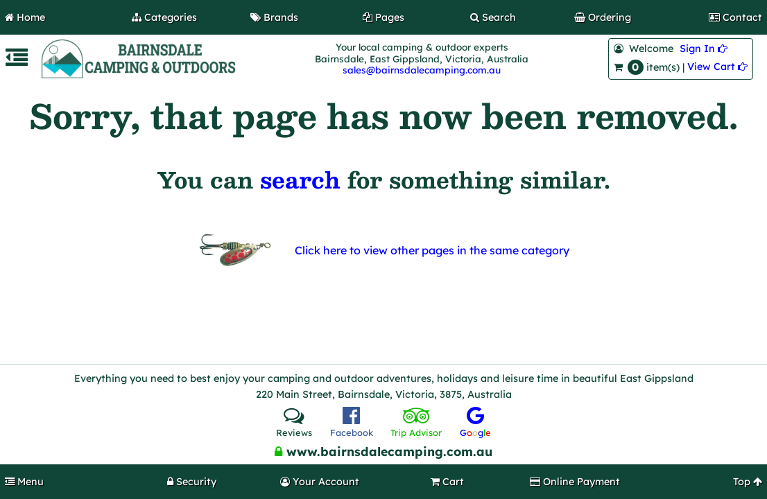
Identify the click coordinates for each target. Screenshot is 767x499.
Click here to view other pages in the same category (432, 250)
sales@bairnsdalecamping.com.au (422, 70)
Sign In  (703, 48)
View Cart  (717, 66)
